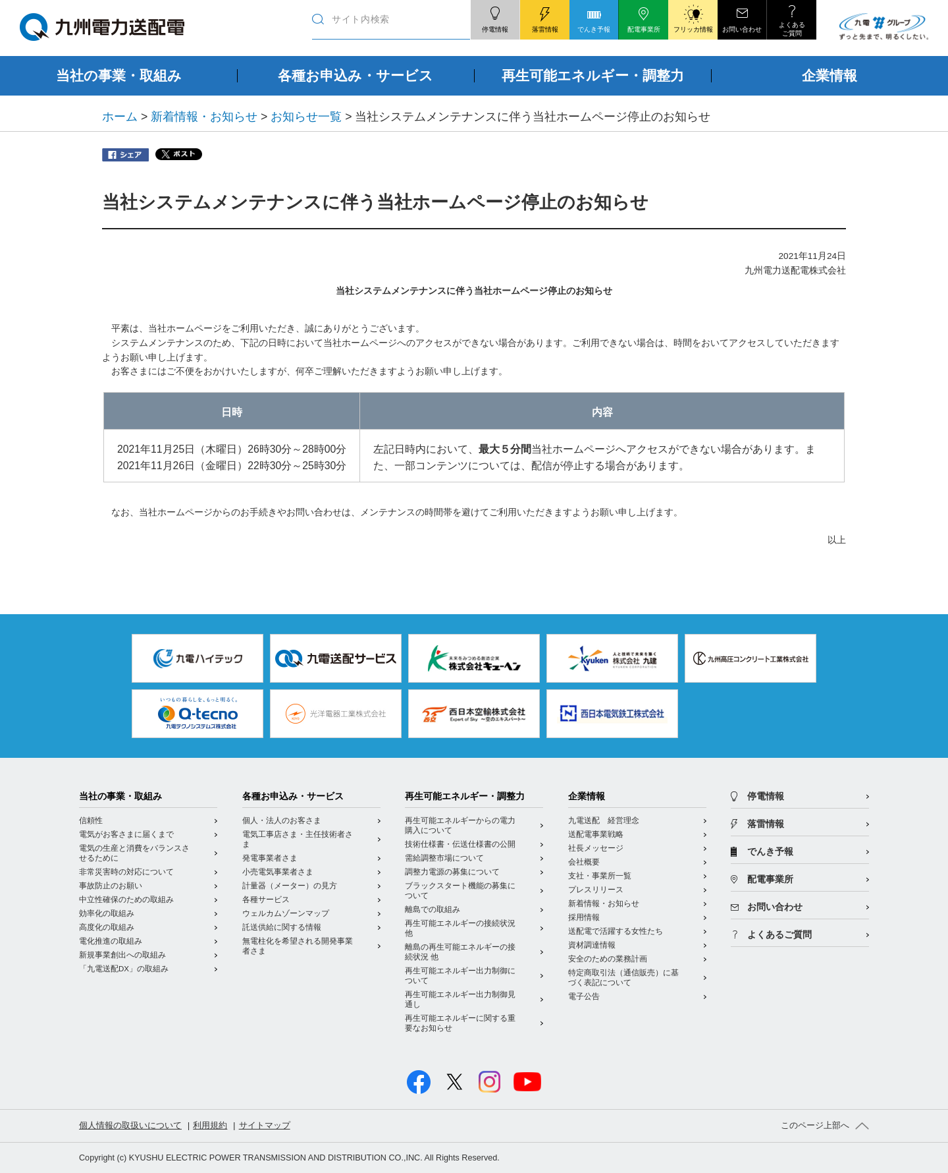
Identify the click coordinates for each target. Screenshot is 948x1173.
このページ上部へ (815, 1125)
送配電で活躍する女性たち (615, 931)
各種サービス (266, 899)
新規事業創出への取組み (122, 955)
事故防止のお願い (110, 886)
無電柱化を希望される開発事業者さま (297, 946)
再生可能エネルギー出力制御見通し (460, 999)
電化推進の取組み (110, 941)
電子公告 (584, 996)
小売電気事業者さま (277, 872)
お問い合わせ (775, 907)
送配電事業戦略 (595, 834)
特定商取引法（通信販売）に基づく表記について (623, 978)
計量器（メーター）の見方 (289, 886)
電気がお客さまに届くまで (126, 834)
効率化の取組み (106, 913)
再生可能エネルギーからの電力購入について (460, 825)
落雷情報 (765, 824)
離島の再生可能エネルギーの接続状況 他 (460, 952)
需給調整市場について (444, 858)
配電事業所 (770, 879)
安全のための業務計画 (607, 959)
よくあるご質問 (779, 935)
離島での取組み (432, 909)
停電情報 (765, 796)
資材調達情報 (592, 945)
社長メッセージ (595, 848)
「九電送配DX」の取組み (124, 969)
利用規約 (210, 1125)
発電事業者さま (270, 858)
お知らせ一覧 (306, 116)
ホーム (120, 116)
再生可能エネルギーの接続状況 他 (460, 928)
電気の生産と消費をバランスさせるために (134, 853)
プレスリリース (595, 890)
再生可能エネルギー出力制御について (460, 976)
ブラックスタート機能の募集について (460, 891)
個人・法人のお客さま (281, 820)
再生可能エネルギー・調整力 (465, 796)
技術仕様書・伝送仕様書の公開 (460, 844)
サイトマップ (264, 1125)
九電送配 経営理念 (603, 820)
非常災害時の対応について (126, 872)
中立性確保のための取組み (126, 899)
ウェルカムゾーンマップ (285, 913)
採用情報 (584, 917)
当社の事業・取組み (120, 796)
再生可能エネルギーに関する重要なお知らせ (460, 1023)
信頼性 (91, 820)
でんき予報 (770, 852)
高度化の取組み (106, 927)
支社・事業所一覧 (599, 876)
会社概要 (584, 862)
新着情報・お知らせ (204, 116)
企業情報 (586, 796)
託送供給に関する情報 (281, 927)
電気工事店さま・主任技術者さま (297, 839)
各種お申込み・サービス (293, 796)
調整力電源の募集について (452, 872)
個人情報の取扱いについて (130, 1125)
